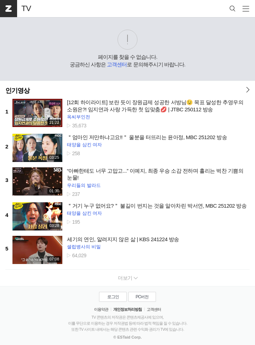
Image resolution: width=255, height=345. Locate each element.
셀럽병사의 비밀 (84, 246)
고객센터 (117, 64)
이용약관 (101, 309)
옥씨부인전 (78, 117)
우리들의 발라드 (84, 185)
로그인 (113, 296)
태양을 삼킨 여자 (84, 144)
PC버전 (142, 296)
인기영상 (17, 90)
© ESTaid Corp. (127, 337)
